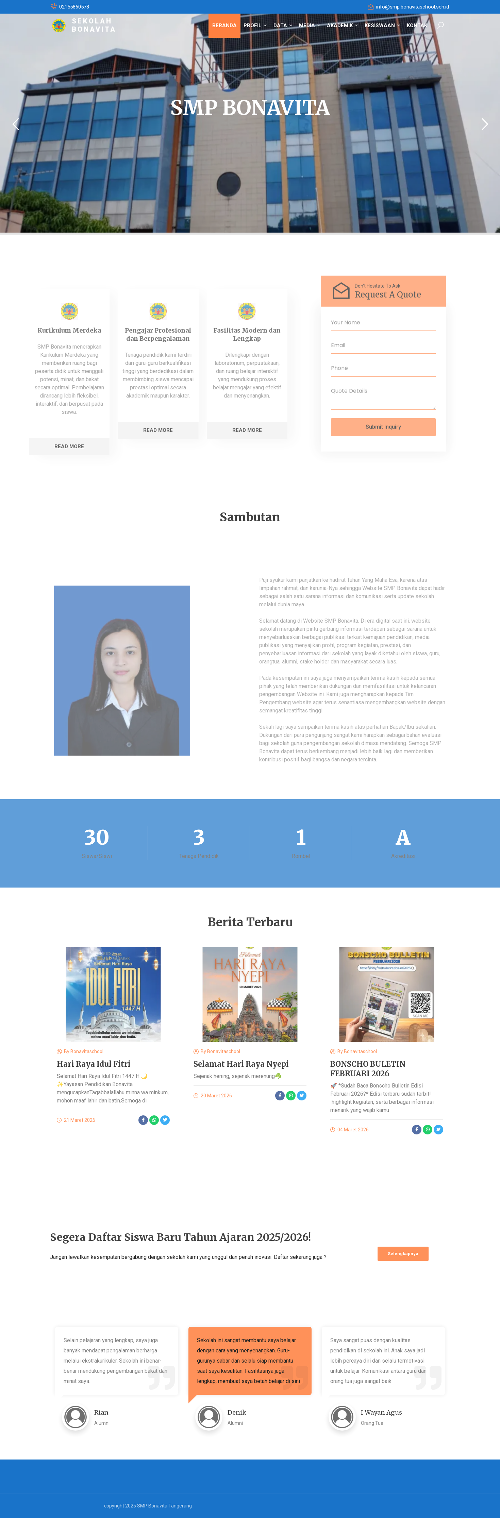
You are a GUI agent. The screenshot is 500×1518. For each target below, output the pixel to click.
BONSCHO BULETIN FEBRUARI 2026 (367, 1068)
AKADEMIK (342, 25)
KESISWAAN (382, 25)
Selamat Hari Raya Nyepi (241, 1064)
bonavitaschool (86, 1051)
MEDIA (309, 25)
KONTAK (417, 25)
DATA (282, 25)
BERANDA (224, 25)
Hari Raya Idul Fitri (94, 1064)
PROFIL (255, 25)
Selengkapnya (403, 1253)
